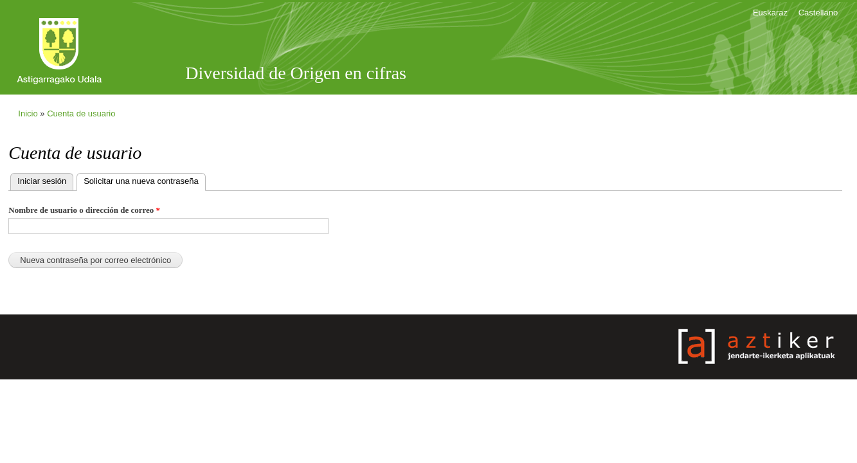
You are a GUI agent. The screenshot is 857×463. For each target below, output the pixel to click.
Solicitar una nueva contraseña (145, 180)
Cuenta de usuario (81, 113)
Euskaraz (770, 12)
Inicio (27, 113)
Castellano (818, 12)
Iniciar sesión (41, 181)
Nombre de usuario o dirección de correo (84, 210)
